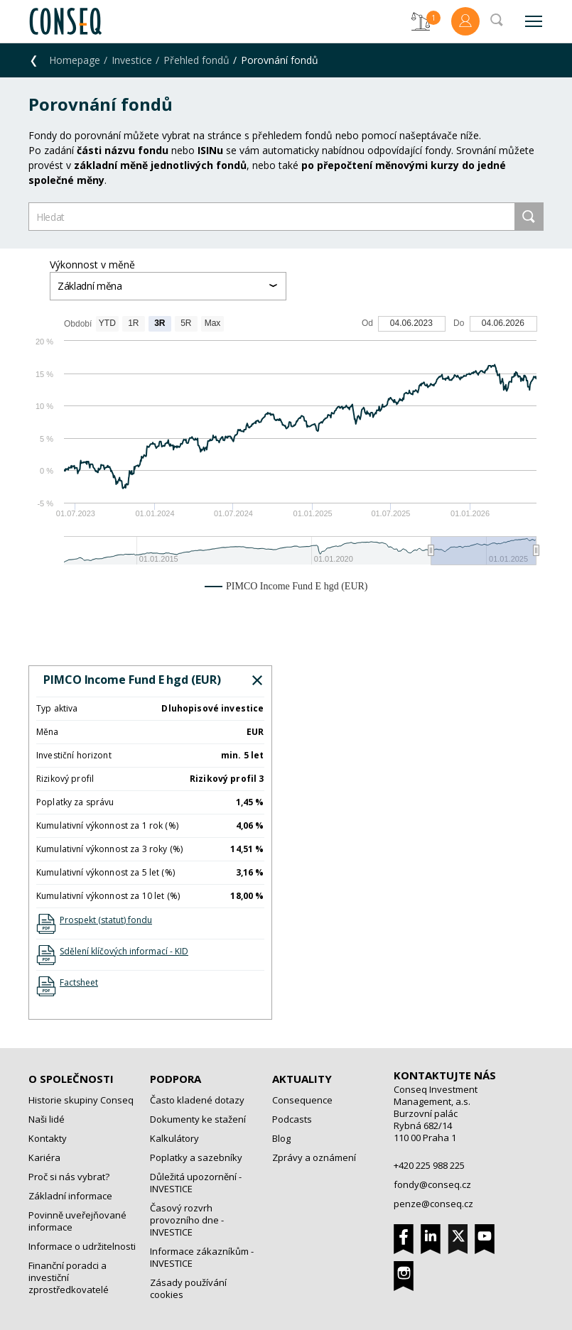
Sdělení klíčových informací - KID (124, 951)
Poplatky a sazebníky (196, 1157)
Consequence (302, 1100)
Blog (281, 1138)
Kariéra (44, 1157)
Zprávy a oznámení (314, 1157)
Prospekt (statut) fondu (106, 920)
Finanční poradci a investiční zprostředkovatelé (68, 1277)
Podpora (175, 1079)
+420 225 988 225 (429, 1165)
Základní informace (70, 1195)
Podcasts (292, 1119)
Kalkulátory (174, 1138)
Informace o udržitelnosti (82, 1246)
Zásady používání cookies (188, 1288)
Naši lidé (46, 1119)
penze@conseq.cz (433, 1203)
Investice (132, 60)
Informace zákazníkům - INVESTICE (202, 1257)
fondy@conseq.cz (432, 1184)
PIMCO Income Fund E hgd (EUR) (132, 679)
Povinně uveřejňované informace (77, 1221)
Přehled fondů (196, 60)
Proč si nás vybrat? (68, 1176)
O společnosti (71, 1079)
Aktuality (302, 1079)
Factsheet (79, 982)
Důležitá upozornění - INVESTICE (196, 1182)
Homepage (74, 60)
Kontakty (47, 1138)
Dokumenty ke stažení (198, 1119)
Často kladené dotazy (197, 1100)
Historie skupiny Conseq (81, 1100)
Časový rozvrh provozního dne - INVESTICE (187, 1219)
